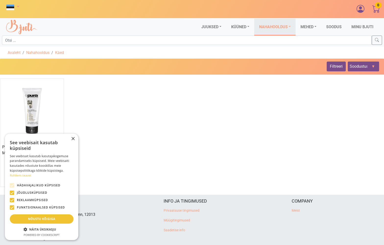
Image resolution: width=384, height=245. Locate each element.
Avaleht (14, 52)
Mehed (306, 27)
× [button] (73, 139)
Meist (296, 210)
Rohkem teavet (20, 175)
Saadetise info (174, 230)
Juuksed (209, 27)
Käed (59, 52)
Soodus (334, 27)
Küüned (238, 27)
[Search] (377, 40)
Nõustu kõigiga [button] (41, 219)
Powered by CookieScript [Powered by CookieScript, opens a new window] (42, 235)
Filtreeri (336, 66)
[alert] (41, 187)
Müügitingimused (177, 220)
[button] (13, 7)
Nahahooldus (273, 27)
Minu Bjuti (362, 27)
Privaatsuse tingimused (181, 210)
